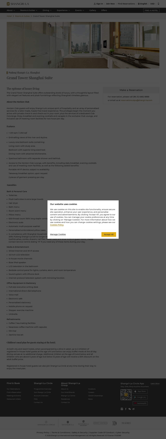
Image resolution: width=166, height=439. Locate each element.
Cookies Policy (57, 225)
